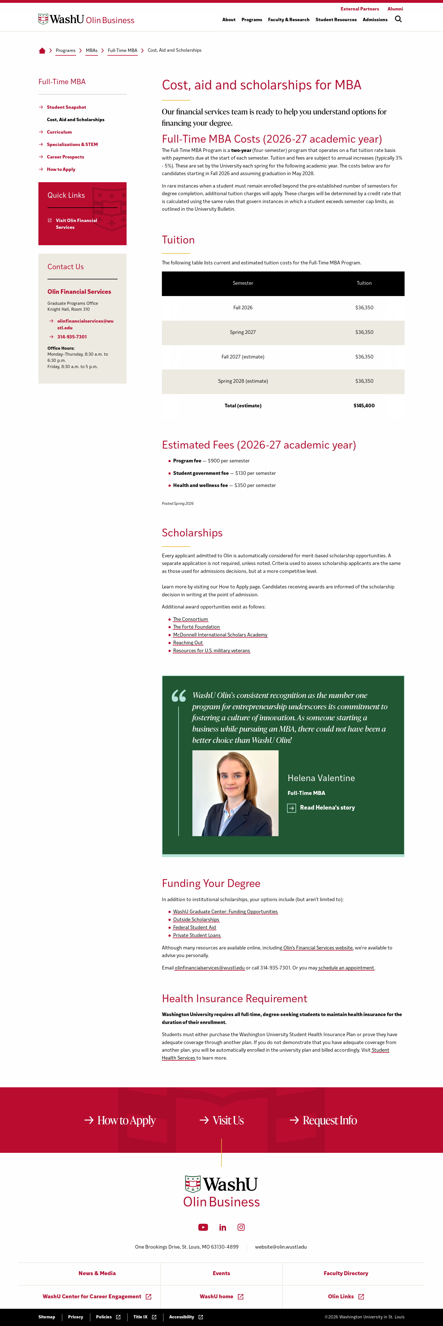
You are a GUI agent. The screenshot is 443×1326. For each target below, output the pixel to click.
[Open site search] (398, 19)
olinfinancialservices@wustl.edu (210, 968)
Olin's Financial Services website (318, 948)
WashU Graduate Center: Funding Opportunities (225, 912)
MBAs (91, 51)
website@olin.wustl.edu (281, 1247)
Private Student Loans (197, 935)
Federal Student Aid (194, 927)
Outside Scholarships (196, 920)
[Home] (41, 50)
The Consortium (190, 619)
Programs (65, 51)
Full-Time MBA (122, 51)
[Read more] (321, 809)
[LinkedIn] (223, 1229)
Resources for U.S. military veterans (211, 651)
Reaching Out (188, 643)
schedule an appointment (346, 968)
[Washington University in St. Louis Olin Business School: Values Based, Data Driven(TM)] (222, 1205)
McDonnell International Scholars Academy (220, 635)
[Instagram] (241, 1229)
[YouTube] (203, 1229)
